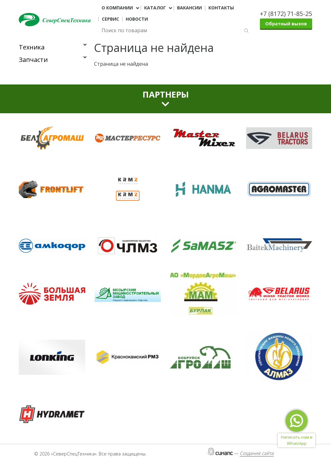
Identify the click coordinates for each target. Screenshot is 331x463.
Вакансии (189, 8)
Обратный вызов (286, 24)
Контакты (221, 8)
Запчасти (33, 59)
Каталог (155, 8)
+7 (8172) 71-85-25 (286, 13)
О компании (117, 8)
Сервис (110, 19)
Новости (137, 19)
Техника (32, 47)
